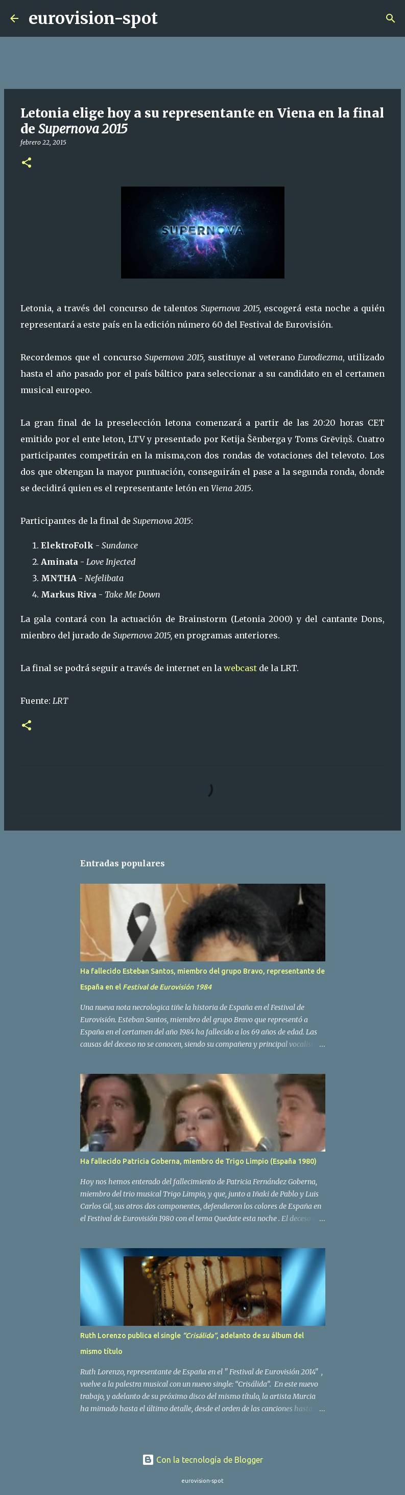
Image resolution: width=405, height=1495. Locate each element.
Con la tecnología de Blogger (202, 1459)
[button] (26, 163)
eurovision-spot (93, 18)
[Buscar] (172, 18)
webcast (240, 668)
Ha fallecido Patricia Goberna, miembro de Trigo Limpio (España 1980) (198, 1161)
